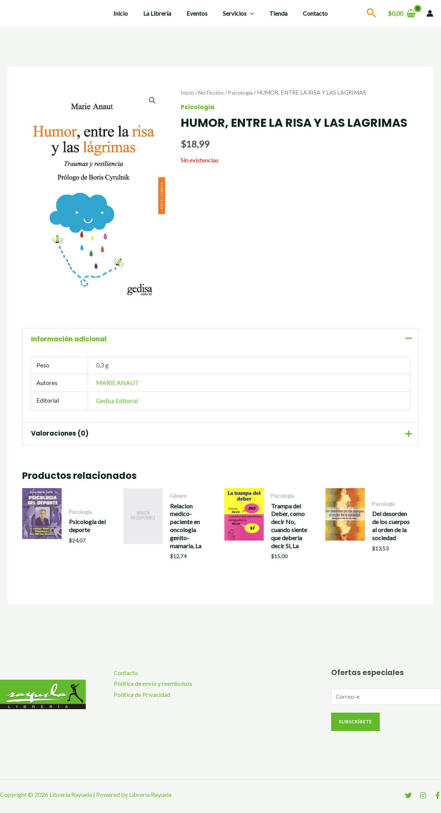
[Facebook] (437, 798)
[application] (249, 13)
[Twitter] (408, 798)
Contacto (307, 13)
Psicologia (242, 92)
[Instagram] (423, 798)
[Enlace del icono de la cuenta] (429, 13)
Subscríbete (355, 725)
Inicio (128, 13)
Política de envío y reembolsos (150, 686)
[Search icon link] (372, 14)
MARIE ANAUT (117, 384)
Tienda (274, 13)
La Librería (162, 13)
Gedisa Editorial (117, 402)
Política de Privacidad (139, 698)
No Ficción (211, 92)
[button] (152, 100)
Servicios (237, 13)
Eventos (198, 13)
